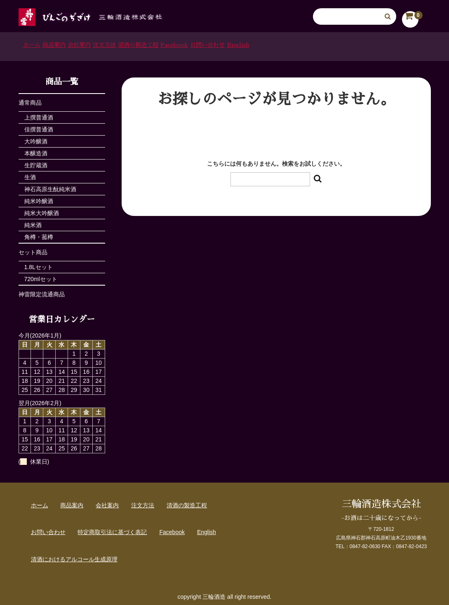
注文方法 (170, 45)
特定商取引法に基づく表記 (112, 529)
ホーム (37, 45)
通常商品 (30, 100)
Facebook (283, 45)
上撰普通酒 (38, 115)
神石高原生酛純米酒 (50, 186)
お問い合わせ (337, 45)
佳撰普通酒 (38, 127)
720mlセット (40, 276)
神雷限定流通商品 (42, 291)
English (388, 45)
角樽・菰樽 (38, 234)
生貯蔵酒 (35, 162)
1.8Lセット (38, 264)
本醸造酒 (35, 151)
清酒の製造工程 (225, 45)
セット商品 (33, 249)
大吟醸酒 (35, 139)
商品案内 (79, 45)
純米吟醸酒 (38, 198)
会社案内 (125, 45)
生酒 (30, 174)
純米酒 (33, 222)
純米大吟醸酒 (41, 210)
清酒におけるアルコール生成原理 (74, 556)
